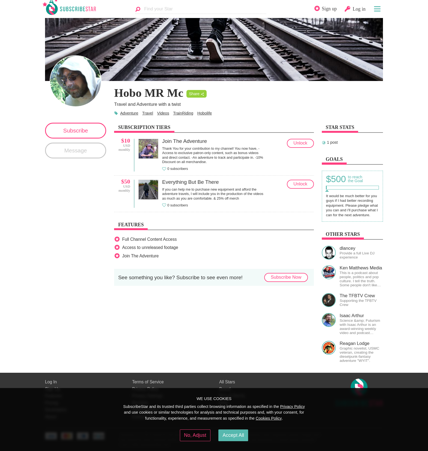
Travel (147, 113)
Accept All (233, 435)
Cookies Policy (269, 418)
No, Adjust (195, 435)
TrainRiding (183, 113)
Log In (51, 382)
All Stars (227, 382)
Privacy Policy (292, 406)
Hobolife (204, 113)
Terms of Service (148, 382)
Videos (163, 113)
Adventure (129, 113)
